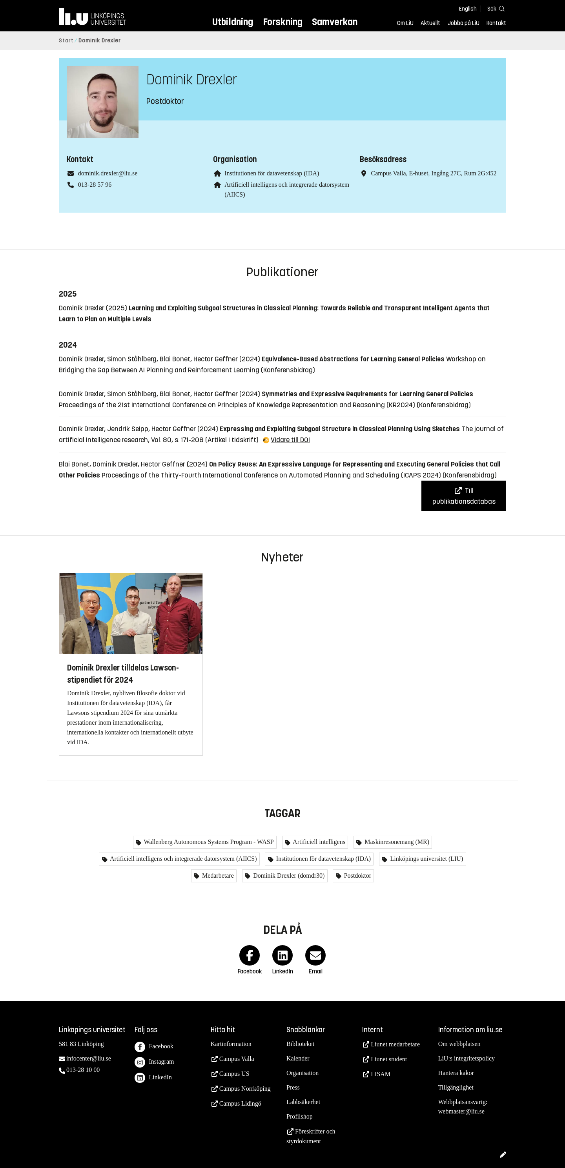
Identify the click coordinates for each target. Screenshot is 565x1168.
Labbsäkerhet (303, 1102)
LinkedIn (153, 1078)
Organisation (302, 1073)
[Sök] (494, 8)
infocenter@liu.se (88, 1058)
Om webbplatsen (459, 1043)
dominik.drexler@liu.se (108, 173)
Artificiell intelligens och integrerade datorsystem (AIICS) (183, 858)
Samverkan (334, 22)
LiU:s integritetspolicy (466, 1058)
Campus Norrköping (245, 1088)
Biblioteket (300, 1043)
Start (66, 40)
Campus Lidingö (240, 1103)
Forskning (283, 22)
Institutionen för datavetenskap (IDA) (271, 173)
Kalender (298, 1058)
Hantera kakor (456, 1073)
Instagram (154, 1062)
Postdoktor (357, 875)
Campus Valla (236, 1058)
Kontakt (496, 23)
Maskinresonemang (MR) (396, 841)
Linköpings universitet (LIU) (425, 858)
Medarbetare (217, 875)
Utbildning (232, 22)
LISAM (380, 1074)
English (468, 8)
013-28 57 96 (94, 184)
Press (293, 1087)
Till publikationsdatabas (464, 496)
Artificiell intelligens (318, 841)
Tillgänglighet (456, 1087)
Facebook (154, 1047)
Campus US (234, 1073)
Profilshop (299, 1116)
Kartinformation (231, 1043)
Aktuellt (430, 23)
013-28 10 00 (83, 1069)
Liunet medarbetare (395, 1044)
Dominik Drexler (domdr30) (288, 875)
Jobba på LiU (463, 23)
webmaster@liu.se (461, 1111)
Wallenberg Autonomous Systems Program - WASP (208, 841)
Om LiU (405, 23)
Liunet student (389, 1059)
